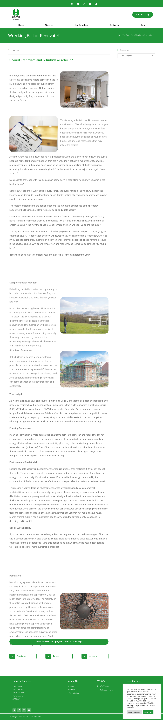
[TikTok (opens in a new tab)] (97, 4)
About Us (49, 26)
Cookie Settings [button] (134, 712)
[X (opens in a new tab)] (70, 4)
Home (21, 26)
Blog (143, 26)
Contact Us (114, 26)
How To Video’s (81, 26)
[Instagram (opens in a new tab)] (84, 4)
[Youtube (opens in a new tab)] (90, 4)
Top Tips (15, 51)
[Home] (119, 35)
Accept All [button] (148, 712)
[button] (23, 656)
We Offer (102, 681)
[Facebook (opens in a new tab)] (77, 4)
